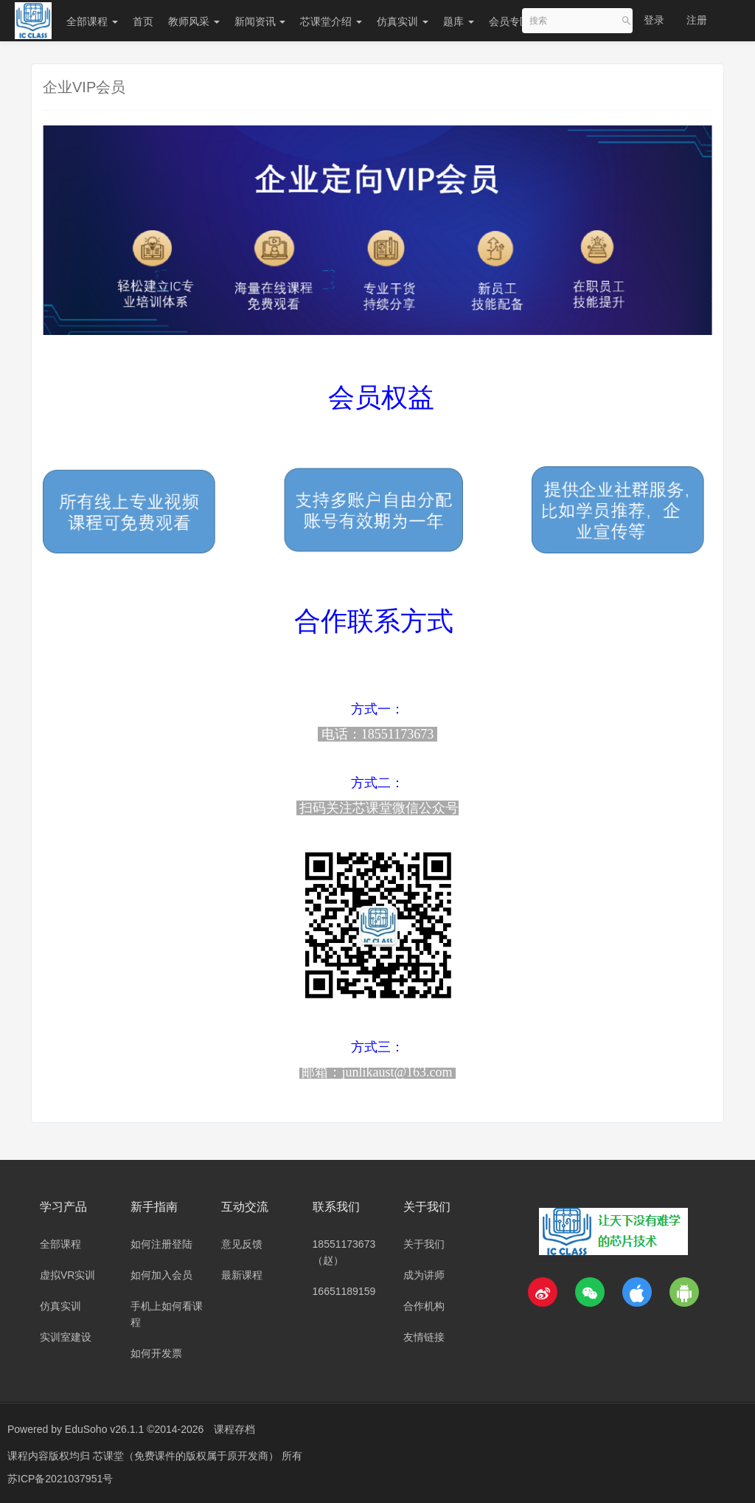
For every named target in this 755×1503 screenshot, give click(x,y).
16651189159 (344, 1291)
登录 (654, 20)
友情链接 (424, 1337)
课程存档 (234, 1429)
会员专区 (509, 21)
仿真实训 (402, 21)
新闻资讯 (260, 21)
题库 (458, 21)
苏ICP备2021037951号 (60, 1477)
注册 (696, 20)
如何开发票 (156, 1353)
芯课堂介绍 (331, 21)
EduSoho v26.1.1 (104, 1429)
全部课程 (92, 21)
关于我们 (424, 1244)
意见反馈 (241, 1244)
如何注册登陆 (161, 1244)
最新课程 (241, 1275)
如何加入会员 (161, 1275)
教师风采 (194, 21)
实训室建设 (65, 1337)
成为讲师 (424, 1275)
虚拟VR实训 (67, 1275)
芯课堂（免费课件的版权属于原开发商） (187, 1455)
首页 (143, 21)
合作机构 (424, 1306)
